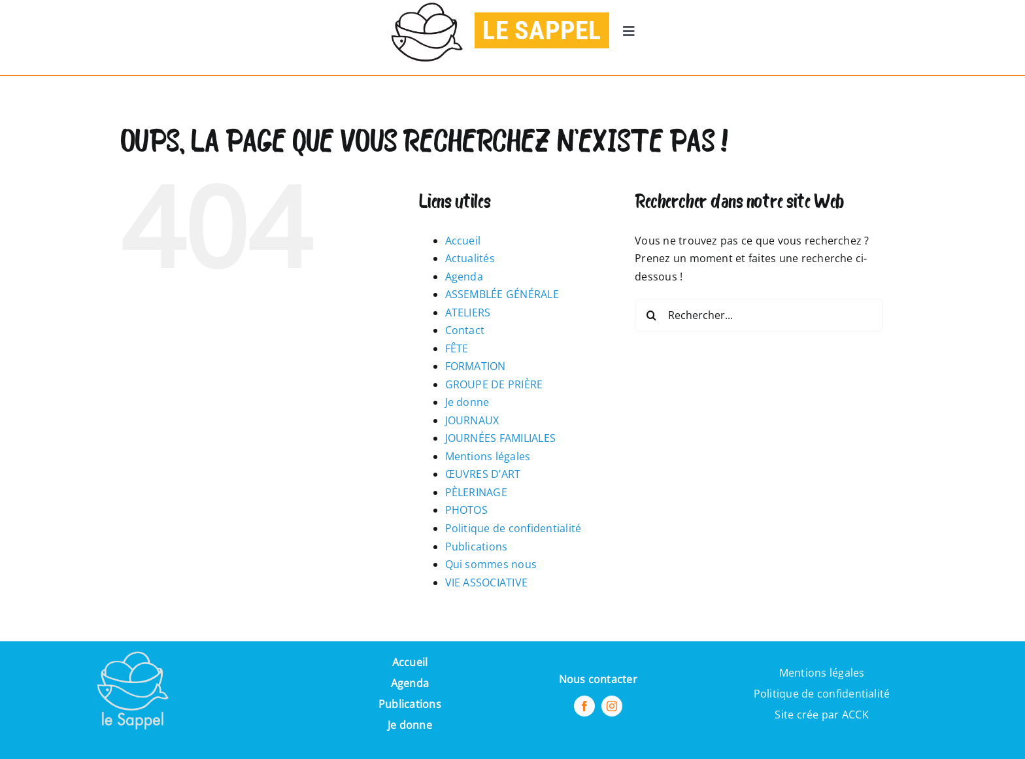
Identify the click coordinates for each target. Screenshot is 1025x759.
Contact (465, 330)
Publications (476, 546)
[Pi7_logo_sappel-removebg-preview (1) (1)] (131, 646)
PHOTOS (466, 510)
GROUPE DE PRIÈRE (494, 384)
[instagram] (611, 706)
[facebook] (584, 706)
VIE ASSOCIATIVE (486, 582)
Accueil (463, 240)
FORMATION (475, 366)
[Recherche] (651, 315)
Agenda (464, 276)
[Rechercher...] (759, 315)
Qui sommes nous (491, 564)
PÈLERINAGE (476, 492)
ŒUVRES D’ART (483, 474)
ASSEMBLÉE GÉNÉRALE (502, 294)
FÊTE (457, 348)
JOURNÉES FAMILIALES (500, 438)
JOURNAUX (472, 420)
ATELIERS (468, 312)
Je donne (467, 402)
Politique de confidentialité (513, 528)
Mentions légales (488, 456)
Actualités (470, 258)
